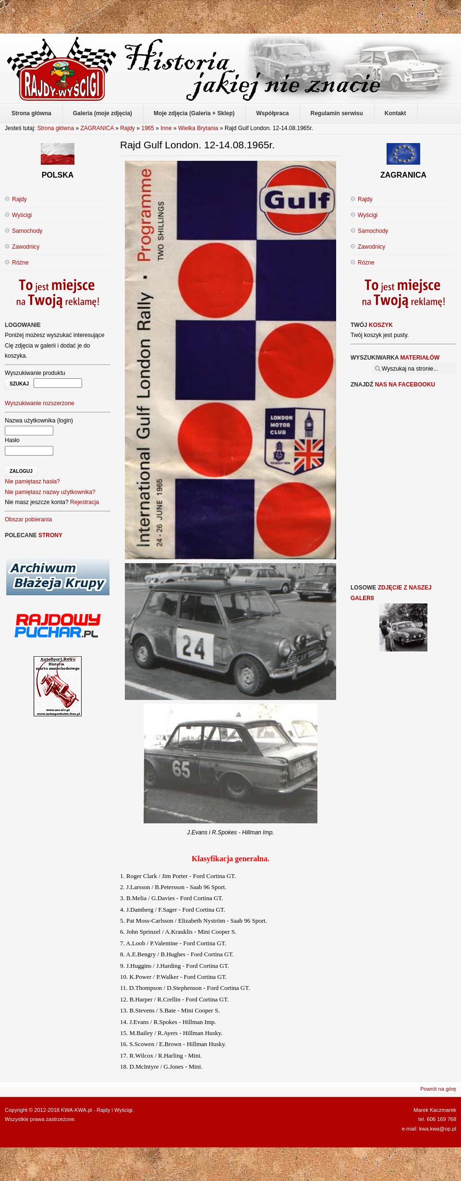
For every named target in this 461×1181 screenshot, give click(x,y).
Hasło (12, 440)
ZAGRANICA (96, 128)
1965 (147, 128)
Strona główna (55, 128)
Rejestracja (84, 502)
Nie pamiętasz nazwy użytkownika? (50, 492)
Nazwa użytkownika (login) (39, 420)
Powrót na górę (438, 1089)
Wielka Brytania (198, 128)
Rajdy (127, 128)
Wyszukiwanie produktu (35, 373)
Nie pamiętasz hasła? (32, 481)
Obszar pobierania (28, 519)
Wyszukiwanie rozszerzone (39, 403)
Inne (165, 128)
